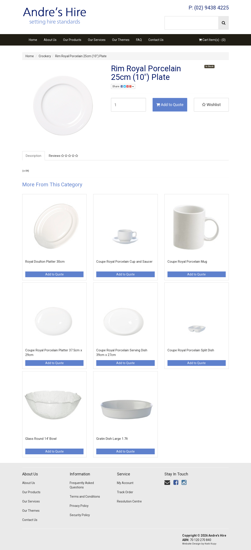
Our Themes (120, 40)
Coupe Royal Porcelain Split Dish (190, 350)
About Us (50, 40)
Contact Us (156, 40)
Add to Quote (170, 104)
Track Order (125, 492)
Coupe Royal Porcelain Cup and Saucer (124, 262)
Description (33, 156)
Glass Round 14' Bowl (40, 439)
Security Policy (80, 515)
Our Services (96, 40)
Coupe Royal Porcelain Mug (187, 262)
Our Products (72, 40)
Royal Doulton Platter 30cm (45, 262)
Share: (123, 86)
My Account (125, 483)
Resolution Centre (129, 501)
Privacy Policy (79, 506)
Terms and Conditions (85, 496)
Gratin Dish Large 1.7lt (112, 439)
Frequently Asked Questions (82, 485)
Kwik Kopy (210, 543)
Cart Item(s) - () (212, 40)
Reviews (63, 156)
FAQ (139, 40)
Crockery (45, 56)
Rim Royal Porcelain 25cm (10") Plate (81, 56)
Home (33, 40)
